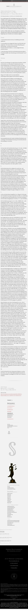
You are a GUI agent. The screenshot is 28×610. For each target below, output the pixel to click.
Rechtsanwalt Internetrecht (12, 600)
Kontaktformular (10, 409)
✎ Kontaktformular (14, 566)
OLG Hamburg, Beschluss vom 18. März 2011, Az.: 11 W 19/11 (13, 605)
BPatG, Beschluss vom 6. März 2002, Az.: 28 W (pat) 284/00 (18, 608)
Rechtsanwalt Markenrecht (19, 600)
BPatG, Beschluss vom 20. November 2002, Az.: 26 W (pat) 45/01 (9, 604)
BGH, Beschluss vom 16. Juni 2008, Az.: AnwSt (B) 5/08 (13, 606)
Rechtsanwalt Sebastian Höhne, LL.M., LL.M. (14, 596)
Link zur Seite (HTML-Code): (4, 533)
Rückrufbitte (9, 411)
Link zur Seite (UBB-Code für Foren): (6, 537)
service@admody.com (10, 406)
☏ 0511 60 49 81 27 (14, 564)
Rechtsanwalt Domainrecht (4, 600)
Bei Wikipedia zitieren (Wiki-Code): (5, 541)
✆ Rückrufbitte (14, 569)
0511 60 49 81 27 (9, 407)
